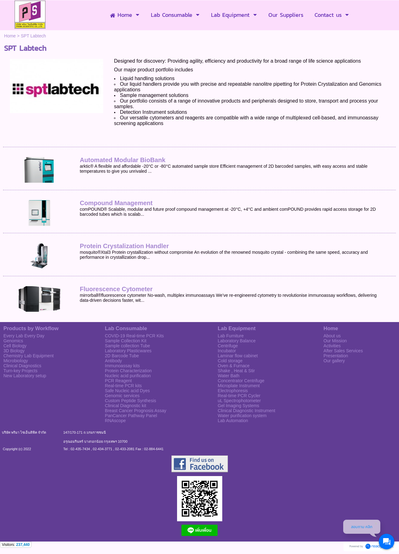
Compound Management (116, 203)
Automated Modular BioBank (122, 160)
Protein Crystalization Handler (124, 246)
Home (10, 35)
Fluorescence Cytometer (116, 289)
